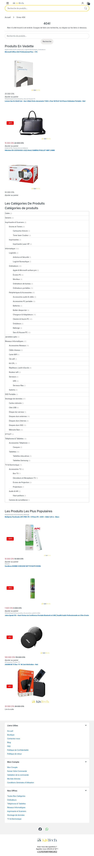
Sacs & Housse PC (29, 99)
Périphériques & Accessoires (14, 99)
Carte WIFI (13, 354)
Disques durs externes (18, 416)
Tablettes (12, 452)
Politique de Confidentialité (17, 750)
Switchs (12, 390)
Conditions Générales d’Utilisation (20, 782)
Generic (8, 218)
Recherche (85, 8)
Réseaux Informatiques (14, 341)
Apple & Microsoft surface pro (14, 49)
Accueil (8, 17)
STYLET (8, 434)
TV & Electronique (12, 465)
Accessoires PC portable (22, 301)
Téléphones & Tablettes (14, 439)
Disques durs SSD (16, 425)
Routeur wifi (13, 372)
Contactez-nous (13, 739)
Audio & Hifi (8, 148)
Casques (16, 447)
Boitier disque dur (20, 310)
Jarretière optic (11, 337)
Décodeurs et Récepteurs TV (24, 478)
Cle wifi (12, 359)
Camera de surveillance (20, 148)
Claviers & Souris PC (21, 319)
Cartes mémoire (15, 403)
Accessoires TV (15, 469)
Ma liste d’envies (13, 779)
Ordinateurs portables (21, 288)
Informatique (10, 248)
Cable (7, 213)
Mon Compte (12, 767)
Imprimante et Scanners (14, 222)
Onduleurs (17, 323)
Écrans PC (17, 275)
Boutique (10, 735)
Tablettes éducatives (21, 456)
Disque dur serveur (16, 412)
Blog (9, 742)
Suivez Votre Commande (17, 771)
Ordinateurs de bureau (22, 284)
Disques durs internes (17, 421)
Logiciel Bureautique (30, 49)
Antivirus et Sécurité (21, 257)
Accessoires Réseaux (17, 345)
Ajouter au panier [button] (11, 97)
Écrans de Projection (21, 482)
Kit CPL (12, 363)
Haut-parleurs (18, 495)
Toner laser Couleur (20, 235)
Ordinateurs (41, 49)
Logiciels (12, 253)
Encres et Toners (15, 227)
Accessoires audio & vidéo (23, 297)
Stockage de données (13, 399)
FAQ (8, 746)
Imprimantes (14, 240)
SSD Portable (10, 394)
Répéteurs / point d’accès (19, 368)
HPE (14, 381)
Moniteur (16, 279)
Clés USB (12, 407)
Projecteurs (17, 487)
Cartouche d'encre (20, 231)
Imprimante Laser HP (21, 244)
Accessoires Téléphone (18, 443)
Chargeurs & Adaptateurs (23, 315)
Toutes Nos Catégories (16, 796)
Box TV (16, 473)
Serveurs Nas (18, 385)
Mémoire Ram (14, 430)
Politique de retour (14, 754)
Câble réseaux (14, 350)
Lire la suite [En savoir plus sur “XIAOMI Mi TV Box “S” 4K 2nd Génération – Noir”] (9, 709)
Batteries (16, 306)
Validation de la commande (18, 775)
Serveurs (12, 377)
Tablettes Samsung (20, 460)
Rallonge (16, 328)
